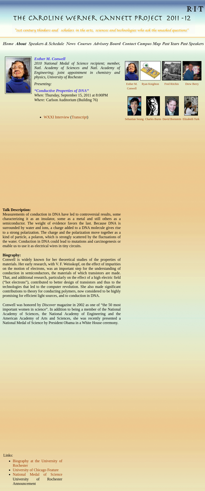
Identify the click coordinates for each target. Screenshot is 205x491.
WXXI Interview (56, 117)
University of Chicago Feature (36, 470)
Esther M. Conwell (132, 84)
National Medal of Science (37, 474)
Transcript (79, 117)
